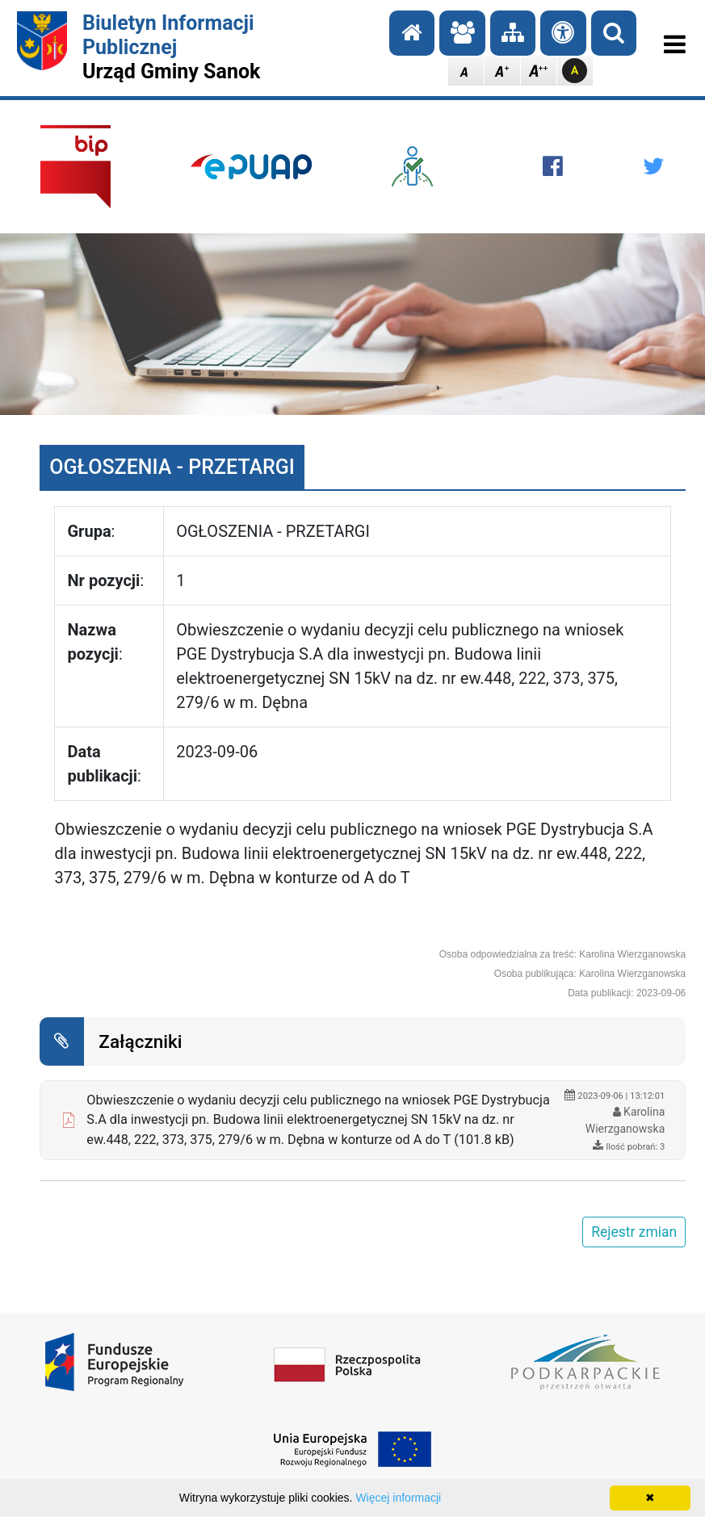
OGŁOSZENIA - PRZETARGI (172, 467)
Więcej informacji (398, 1497)
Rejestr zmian (634, 1232)
